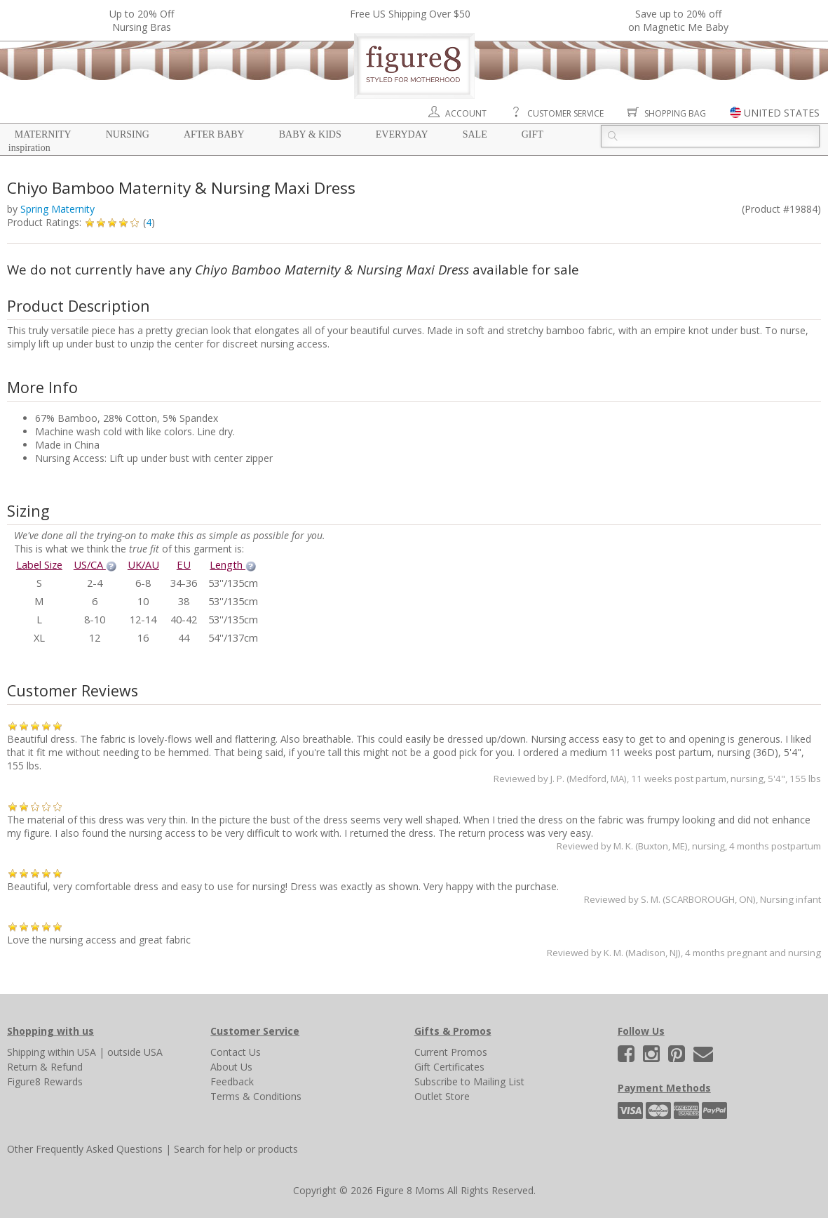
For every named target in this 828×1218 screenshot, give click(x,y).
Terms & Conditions (255, 1096)
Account (466, 113)
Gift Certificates (449, 1066)
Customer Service (565, 113)
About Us (231, 1066)
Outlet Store (442, 1096)
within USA (72, 1052)
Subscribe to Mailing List (469, 1081)
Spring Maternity (57, 209)
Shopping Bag (675, 113)
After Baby (214, 134)
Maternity (43, 134)
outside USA (135, 1052)
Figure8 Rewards (45, 1081)
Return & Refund (45, 1066)
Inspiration (29, 148)
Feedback (232, 1081)
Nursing (127, 134)
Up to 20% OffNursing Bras (141, 20)
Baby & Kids (310, 134)
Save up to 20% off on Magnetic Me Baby (678, 20)
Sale (475, 134)
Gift (532, 134)
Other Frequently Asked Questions (85, 1149)
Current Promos (450, 1052)
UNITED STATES (782, 112)
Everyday (402, 134)
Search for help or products (236, 1149)
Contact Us (235, 1052)
